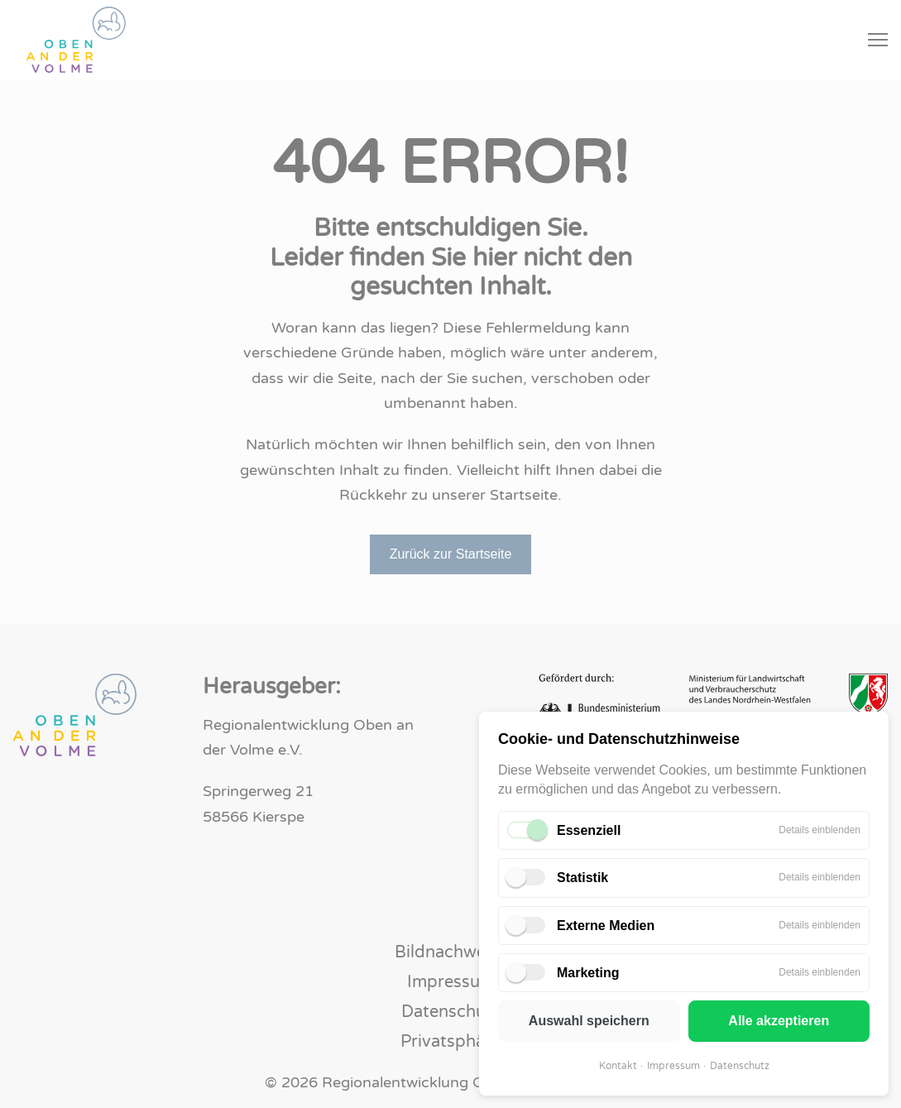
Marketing (588, 973)
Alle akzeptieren (778, 1021)
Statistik (582, 878)
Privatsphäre (450, 1042)
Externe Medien (605, 926)
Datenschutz (739, 1066)
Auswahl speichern (589, 1021)
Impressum (673, 1066)
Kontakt (618, 1066)
